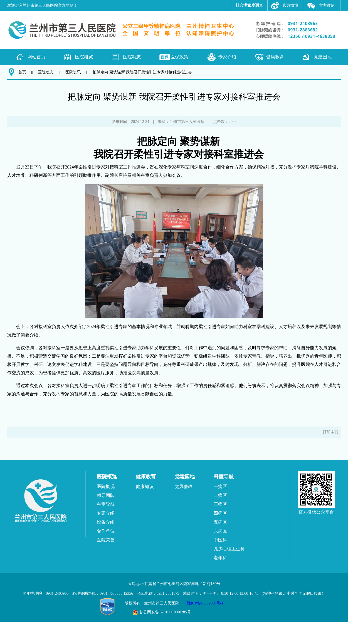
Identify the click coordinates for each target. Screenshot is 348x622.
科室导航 (106, 504)
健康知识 (145, 486)
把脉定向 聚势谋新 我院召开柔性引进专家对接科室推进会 (142, 72)
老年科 (220, 557)
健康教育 (275, 56)
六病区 (220, 531)
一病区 (220, 486)
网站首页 (36, 56)
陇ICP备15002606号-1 (205, 603)
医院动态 (132, 56)
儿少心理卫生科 (229, 548)
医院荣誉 (106, 539)
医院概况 (106, 486)
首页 (22, 72)
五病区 (220, 522)
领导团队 (106, 495)
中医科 (220, 539)
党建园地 (323, 56)
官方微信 (327, 5)
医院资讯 (73, 72)
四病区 (220, 513)
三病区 (220, 504)
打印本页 (330, 432)
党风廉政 (183, 486)
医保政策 (179, 56)
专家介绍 (227, 56)
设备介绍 (106, 522)
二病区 (220, 495)
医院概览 (84, 56)
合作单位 (106, 531)
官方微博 (290, 5)
